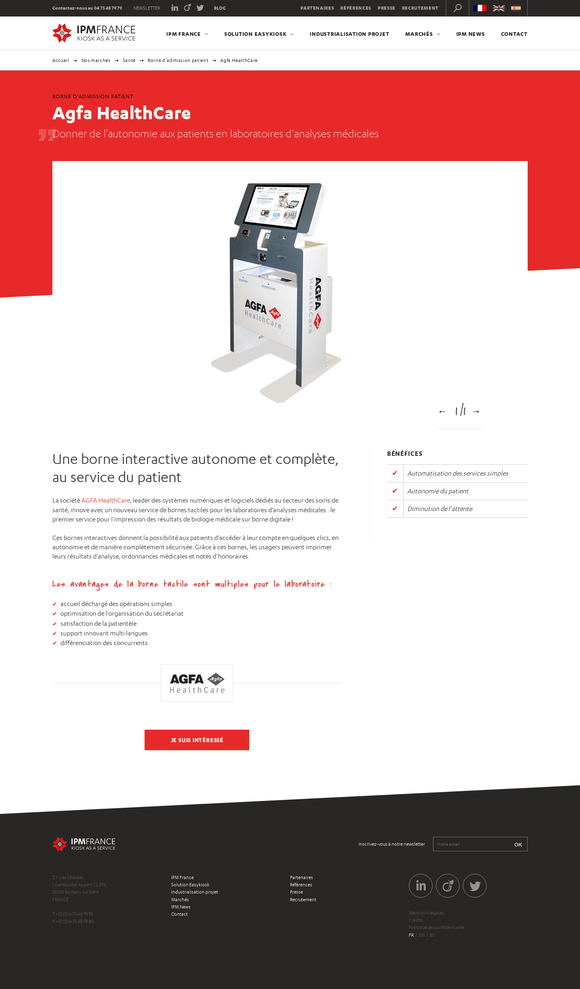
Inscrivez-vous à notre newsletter (391, 844)
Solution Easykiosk (255, 34)
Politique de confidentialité (436, 927)
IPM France (183, 34)
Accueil (60, 60)
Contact (514, 34)
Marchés (419, 34)
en (422, 935)
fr (411, 935)
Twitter (200, 7)
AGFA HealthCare (105, 500)
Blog (220, 8)
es (432, 935)
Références (355, 8)
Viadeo (187, 7)
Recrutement (420, 8)
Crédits (416, 920)
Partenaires (317, 8)
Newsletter (146, 8)
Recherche (458, 8)
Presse (387, 8)
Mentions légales (426, 913)
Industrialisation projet (349, 34)
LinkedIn (174, 7)
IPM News (470, 34)
